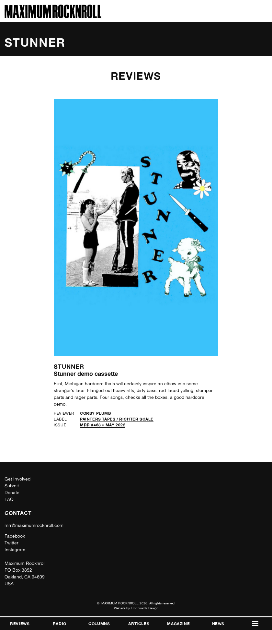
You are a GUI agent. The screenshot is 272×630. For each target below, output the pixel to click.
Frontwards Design (144, 608)
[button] (255, 623)
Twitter (11, 542)
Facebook (15, 536)
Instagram (15, 549)
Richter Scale (136, 419)
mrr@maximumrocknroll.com (34, 525)
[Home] (53, 16)
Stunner (69, 366)
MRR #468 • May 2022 (102, 424)
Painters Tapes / (99, 419)
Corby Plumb (95, 413)
